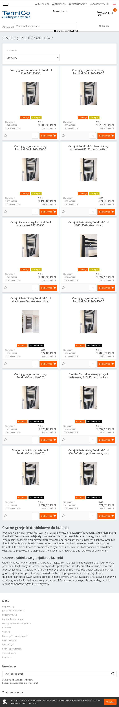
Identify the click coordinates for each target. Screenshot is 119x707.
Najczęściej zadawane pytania (16, 623)
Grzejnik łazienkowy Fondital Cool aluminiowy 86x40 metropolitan (30, 300)
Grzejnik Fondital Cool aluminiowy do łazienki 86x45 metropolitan (88, 148)
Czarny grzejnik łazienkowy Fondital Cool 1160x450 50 (88, 300)
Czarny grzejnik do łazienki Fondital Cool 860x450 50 (30, 72)
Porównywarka (101, 4)
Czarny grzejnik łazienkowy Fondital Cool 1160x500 (30, 376)
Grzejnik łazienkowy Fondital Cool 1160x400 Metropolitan (88, 224)
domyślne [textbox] (12, 57)
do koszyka (46, 135)
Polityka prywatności (12, 649)
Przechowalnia (79, 4)
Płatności (6, 627)
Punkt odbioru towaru (12, 619)
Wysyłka (6, 632)
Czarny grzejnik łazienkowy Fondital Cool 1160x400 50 (88, 72)
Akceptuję (110, 702)
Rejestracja (60, 4)
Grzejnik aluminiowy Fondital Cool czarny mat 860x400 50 (30, 224)
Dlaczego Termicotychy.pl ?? (15, 636)
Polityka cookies (10, 640)
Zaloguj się (43, 4)
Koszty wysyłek (9, 615)
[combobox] (32, 57)
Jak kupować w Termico (13, 610)
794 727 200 (60, 11)
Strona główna (12, 27)
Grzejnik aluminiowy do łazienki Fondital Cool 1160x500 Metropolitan (30, 453)
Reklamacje (7, 644)
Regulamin (7, 657)
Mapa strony (8, 606)
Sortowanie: (12, 50)
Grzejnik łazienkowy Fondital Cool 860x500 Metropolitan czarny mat (88, 452)
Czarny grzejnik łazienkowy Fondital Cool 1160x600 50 (30, 148)
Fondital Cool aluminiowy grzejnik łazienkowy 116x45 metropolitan (88, 376)
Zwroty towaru (9, 653)
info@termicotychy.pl (66, 30)
